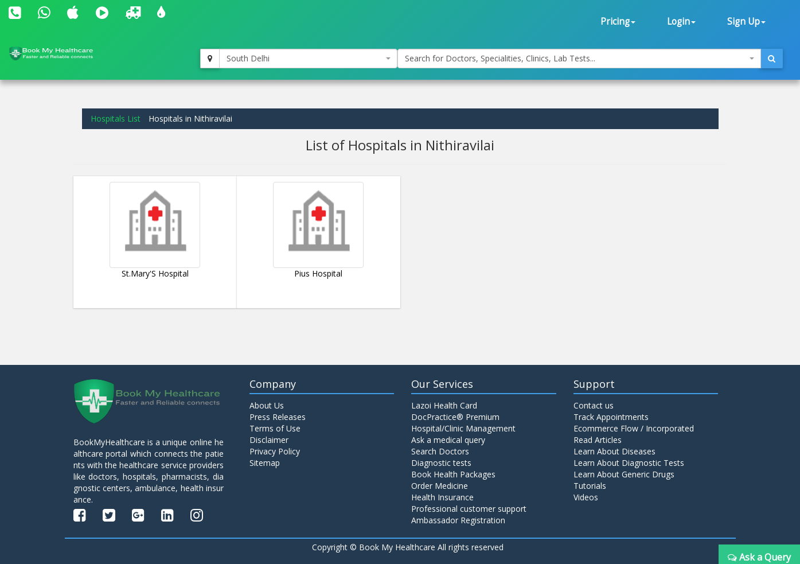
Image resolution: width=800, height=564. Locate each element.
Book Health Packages (453, 474)
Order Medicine (439, 485)
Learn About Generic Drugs (623, 474)
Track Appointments (611, 416)
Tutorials (589, 485)
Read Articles (597, 439)
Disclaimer (268, 439)
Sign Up (746, 21)
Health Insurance (442, 497)
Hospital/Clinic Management (463, 428)
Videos (585, 497)
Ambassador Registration (458, 520)
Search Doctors (440, 451)
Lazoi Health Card (444, 405)
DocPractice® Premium (455, 416)
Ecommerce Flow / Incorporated (633, 428)
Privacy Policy (274, 451)
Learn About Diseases (614, 451)
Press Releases (277, 416)
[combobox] (308, 58)
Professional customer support (468, 508)
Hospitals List (116, 118)
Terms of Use (275, 428)
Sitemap (264, 462)
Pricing (617, 21)
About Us (266, 405)
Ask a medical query (448, 439)
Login (681, 21)
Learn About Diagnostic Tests (628, 462)
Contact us (593, 405)
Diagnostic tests (441, 462)
